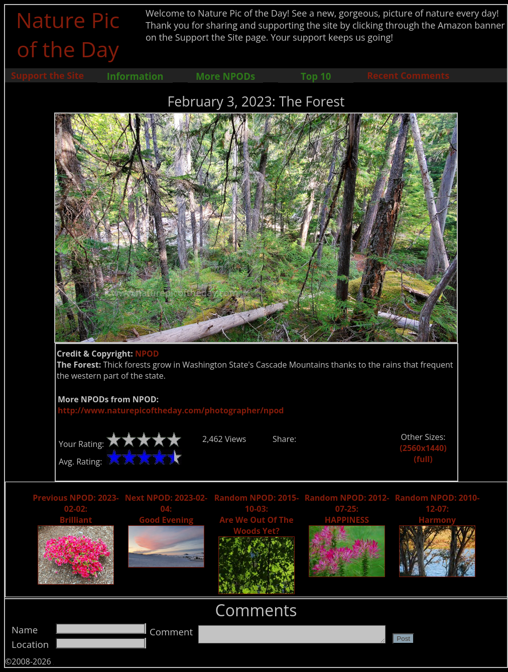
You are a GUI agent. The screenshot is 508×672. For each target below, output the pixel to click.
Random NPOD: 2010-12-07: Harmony (437, 508)
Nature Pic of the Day (68, 34)
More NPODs (225, 76)
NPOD (147, 353)
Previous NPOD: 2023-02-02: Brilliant (75, 508)
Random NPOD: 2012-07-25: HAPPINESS (347, 508)
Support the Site (47, 75)
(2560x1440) (423, 448)
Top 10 (316, 76)
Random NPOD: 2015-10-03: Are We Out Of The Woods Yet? (256, 514)
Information (135, 76)
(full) (423, 459)
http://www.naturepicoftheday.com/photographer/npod (171, 410)
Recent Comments (408, 75)
